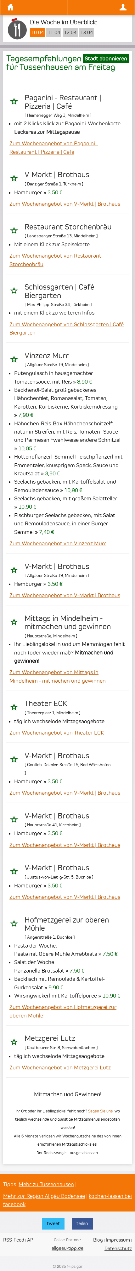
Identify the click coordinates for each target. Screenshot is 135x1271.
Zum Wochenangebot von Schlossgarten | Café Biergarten (66, 328)
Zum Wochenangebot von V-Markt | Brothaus (64, 204)
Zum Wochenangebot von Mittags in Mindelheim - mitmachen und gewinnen (57, 676)
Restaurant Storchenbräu (68, 226)
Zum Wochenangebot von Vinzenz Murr (57, 543)
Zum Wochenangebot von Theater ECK (56, 732)
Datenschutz (118, 1248)
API (31, 1240)
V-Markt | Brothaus (57, 174)
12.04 (70, 32)
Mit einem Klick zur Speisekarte (52, 244)
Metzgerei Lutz (50, 1038)
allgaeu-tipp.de (67, 1248)
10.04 (37, 32)
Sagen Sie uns (100, 1111)
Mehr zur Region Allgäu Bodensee (44, 1196)
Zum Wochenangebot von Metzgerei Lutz (60, 1067)
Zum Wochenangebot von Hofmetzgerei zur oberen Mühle (62, 1011)
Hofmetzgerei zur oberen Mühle (67, 924)
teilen (82, 1223)
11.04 (54, 32)
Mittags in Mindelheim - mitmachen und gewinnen (68, 622)
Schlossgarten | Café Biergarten (59, 291)
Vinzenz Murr (47, 355)
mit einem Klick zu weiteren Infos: (55, 313)
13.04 (86, 32)
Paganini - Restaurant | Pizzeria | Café (63, 101)
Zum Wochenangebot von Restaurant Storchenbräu (55, 260)
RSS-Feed (13, 1240)
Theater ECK (46, 703)
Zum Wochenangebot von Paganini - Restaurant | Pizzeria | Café (53, 147)
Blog (98, 1240)
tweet (53, 1223)
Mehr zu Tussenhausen (46, 1184)
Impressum (118, 1240)
